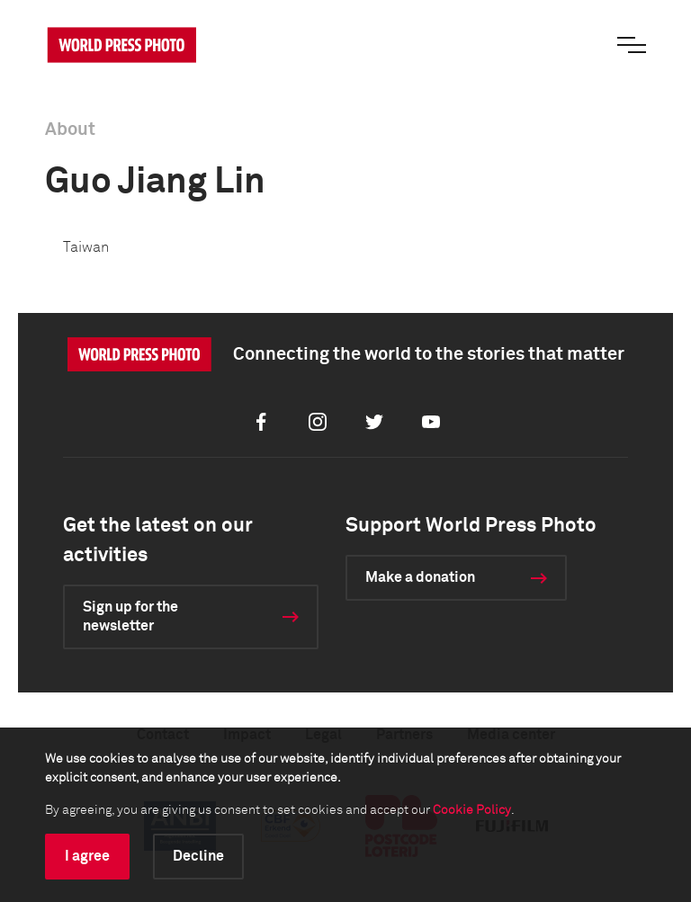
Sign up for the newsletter (130, 616)
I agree (87, 856)
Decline (198, 856)
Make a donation (420, 577)
